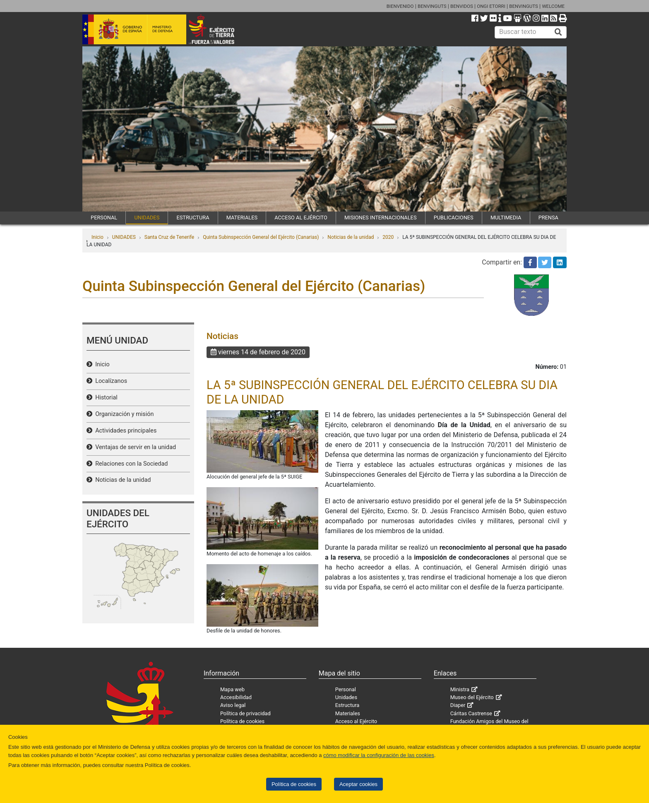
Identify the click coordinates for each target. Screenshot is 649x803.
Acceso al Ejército (356, 721)
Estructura (347, 705)
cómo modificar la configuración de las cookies (378, 755)
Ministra (459, 689)
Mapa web (232, 689)
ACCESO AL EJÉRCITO (300, 217)
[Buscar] (558, 32)
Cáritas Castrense (471, 713)
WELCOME (553, 6)
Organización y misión (123, 414)
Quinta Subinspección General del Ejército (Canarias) (261, 237)
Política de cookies (294, 784)
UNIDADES (146, 217)
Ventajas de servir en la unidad (134, 447)
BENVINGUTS (432, 6)
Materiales (347, 713)
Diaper (458, 705)
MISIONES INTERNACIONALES (380, 217)
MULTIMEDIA (506, 217)
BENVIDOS (461, 6)
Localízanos (109, 381)
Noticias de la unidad (350, 237)
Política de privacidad (245, 713)
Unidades (346, 697)
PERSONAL (104, 217)
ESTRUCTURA (192, 217)
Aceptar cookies (358, 784)
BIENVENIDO (400, 6)
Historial (105, 397)
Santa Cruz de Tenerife (169, 237)
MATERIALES (241, 217)
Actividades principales (124, 430)
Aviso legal (233, 705)
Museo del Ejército (472, 697)
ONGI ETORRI (491, 6)
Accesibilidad (236, 697)
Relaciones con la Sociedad (130, 463)
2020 (388, 237)
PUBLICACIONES (454, 217)
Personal (345, 689)
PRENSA (548, 217)
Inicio (97, 237)
